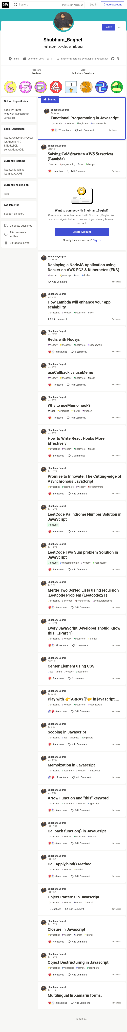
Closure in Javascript (66, 929)
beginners (82, 123)
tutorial (75, 411)
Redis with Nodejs (64, 339)
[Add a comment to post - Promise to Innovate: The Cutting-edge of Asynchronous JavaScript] (56, 494)
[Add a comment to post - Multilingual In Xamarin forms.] (57, 1003)
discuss (53, 525)
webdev (69, 123)
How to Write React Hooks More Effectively (76, 441)
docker (86, 275)
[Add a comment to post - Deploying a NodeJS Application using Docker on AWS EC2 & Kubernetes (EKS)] (57, 281)
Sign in (97, 240)
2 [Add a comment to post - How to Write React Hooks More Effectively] (76, 456)
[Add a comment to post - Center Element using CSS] (56, 678)
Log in (93, 4)
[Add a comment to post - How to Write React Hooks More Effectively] (56, 456)
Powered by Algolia (73, 5)
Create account (113, 4)
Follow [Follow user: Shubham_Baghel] (108, 27)
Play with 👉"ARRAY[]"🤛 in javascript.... (83, 699)
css (50, 671)
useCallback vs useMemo (70, 372)
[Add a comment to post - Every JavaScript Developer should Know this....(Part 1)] (58, 645)
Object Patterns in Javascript (73, 897)
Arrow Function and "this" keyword (78, 798)
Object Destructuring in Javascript (78, 962)
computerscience (102, 601)
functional (94, 770)
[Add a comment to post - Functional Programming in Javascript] (61, 130)
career (92, 836)
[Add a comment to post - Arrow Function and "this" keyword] (57, 810)
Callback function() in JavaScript (77, 831)
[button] (10, 87)
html (59, 671)
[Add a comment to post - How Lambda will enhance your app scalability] (57, 319)
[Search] (15, 5)
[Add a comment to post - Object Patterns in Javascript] (54, 909)
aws (81, 164)
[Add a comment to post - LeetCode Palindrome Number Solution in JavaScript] (56, 532)
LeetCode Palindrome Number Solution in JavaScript (85, 517)
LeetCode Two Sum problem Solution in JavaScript (83, 555)
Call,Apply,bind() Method (70, 864)
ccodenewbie (98, 123)
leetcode (67, 601)
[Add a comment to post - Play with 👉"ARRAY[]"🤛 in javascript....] (57, 711)
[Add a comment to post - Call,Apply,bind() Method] (57, 876)
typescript (94, 803)
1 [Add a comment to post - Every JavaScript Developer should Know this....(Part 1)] (80, 645)
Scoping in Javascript (67, 732)
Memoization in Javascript (71, 765)
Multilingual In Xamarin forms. (75, 995)
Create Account (82, 231)
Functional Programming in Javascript (85, 118)
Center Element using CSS (71, 666)
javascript (57, 123)
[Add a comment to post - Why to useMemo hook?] (55, 418)
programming (67, 164)
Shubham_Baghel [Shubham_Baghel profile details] (60, 109)
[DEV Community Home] (5, 4)
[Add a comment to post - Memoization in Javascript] (58, 777)
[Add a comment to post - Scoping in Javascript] (56, 744)
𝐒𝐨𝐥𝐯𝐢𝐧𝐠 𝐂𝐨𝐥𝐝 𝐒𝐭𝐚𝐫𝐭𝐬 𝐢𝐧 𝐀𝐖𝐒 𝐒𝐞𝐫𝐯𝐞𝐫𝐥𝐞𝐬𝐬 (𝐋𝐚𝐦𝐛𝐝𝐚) (80, 156)
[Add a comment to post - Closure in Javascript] (56, 942)
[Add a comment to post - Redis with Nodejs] (57, 352)
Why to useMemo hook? (69, 405)
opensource (99, 563)
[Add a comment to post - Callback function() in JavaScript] (57, 843)
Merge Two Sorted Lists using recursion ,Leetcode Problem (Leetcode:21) (83, 593)
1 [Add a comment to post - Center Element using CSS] (75, 678)
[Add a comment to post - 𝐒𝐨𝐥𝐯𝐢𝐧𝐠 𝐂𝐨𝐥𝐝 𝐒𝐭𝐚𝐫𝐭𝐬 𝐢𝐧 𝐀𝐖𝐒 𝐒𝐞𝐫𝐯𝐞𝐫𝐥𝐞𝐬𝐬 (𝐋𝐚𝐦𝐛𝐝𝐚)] (55, 171)
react (91, 378)
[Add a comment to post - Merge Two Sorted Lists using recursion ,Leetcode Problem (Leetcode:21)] (57, 607)
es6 (64, 737)
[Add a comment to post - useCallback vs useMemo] (55, 385)
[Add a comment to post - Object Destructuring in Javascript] (56, 975)
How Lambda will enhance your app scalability (79, 304)
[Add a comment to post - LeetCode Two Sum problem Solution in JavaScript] (56, 570)
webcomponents (69, 563)
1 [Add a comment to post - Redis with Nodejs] (78, 352)
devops (90, 164)
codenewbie (95, 345)
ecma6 (80, 968)
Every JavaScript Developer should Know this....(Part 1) (84, 631)
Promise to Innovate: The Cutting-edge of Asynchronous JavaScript (84, 479)
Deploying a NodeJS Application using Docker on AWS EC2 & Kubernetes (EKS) (83, 267)
